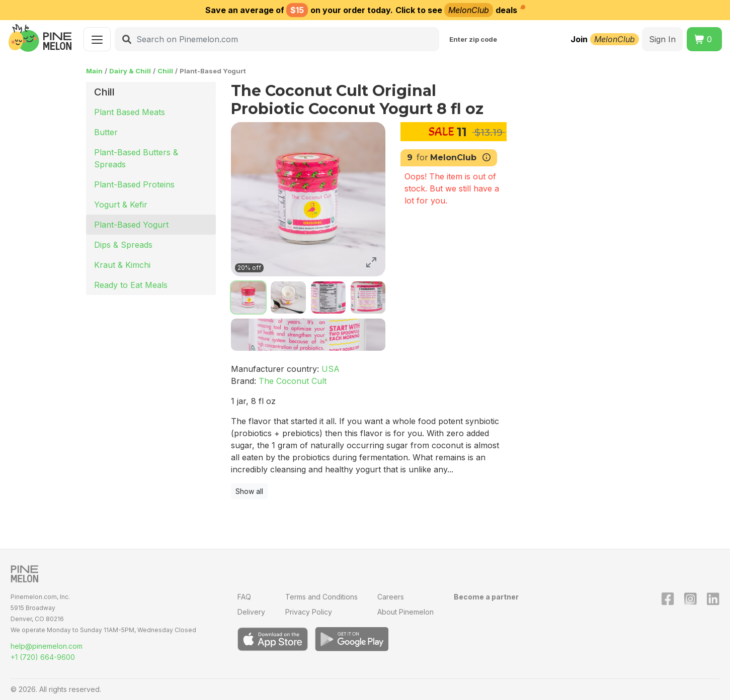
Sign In (662, 39)
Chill (165, 71)
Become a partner (486, 596)
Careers (390, 596)
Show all (249, 491)
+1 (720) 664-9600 (43, 657)
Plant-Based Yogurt (131, 225)
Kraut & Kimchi (122, 265)
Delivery (251, 612)
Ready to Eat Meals (131, 285)
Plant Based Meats (129, 112)
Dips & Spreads (123, 245)
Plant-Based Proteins (134, 184)
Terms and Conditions (321, 596)
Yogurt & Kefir (120, 204)
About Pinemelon (405, 612)
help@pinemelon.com (47, 646)
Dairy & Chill (130, 71)
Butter (106, 132)
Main (94, 71)
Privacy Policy (308, 612)
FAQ (244, 596)
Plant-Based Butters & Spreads (136, 158)
